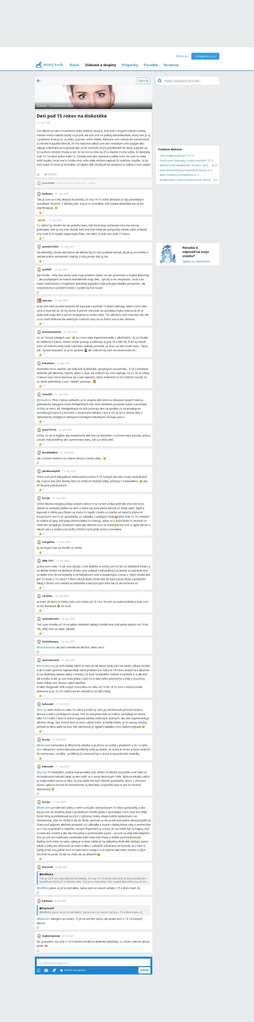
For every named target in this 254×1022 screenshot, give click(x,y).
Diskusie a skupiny (100, 65)
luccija (43, 710)
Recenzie (171, 65)
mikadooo (45, 400)
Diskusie (42, 105)
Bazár (74, 65)
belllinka (44, 888)
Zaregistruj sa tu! (205, 56)
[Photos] (46, 970)
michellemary (47, 666)
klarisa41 (44, 919)
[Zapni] (143, 81)
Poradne (151, 65)
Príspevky (130, 65)
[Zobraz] (92, 183)
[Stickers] (54, 970)
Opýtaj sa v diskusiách (195, 261)
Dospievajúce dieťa (61, 105)
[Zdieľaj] (50, 174)
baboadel (44, 745)
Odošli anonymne (73, 970)
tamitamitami (47, 647)
